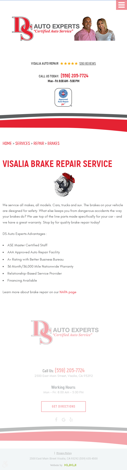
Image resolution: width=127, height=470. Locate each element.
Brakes (54, 143)
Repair (39, 143)
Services (22, 143)
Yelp (71, 419)
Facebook (56, 419)
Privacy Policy (64, 453)
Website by (63, 465)
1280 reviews (87, 64)
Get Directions (63, 406)
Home (7, 143)
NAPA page (68, 292)
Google (63, 419)
